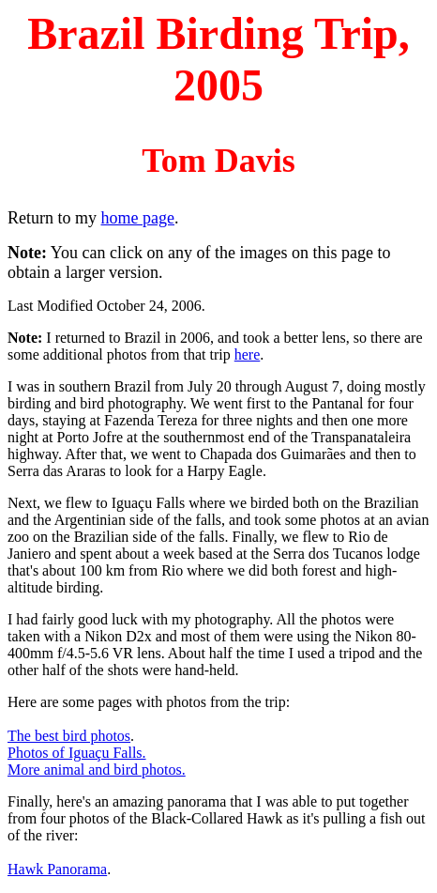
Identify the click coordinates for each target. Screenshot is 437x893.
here (247, 354)
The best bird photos (69, 736)
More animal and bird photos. (97, 770)
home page (137, 217)
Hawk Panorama (57, 869)
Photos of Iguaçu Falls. (77, 753)
